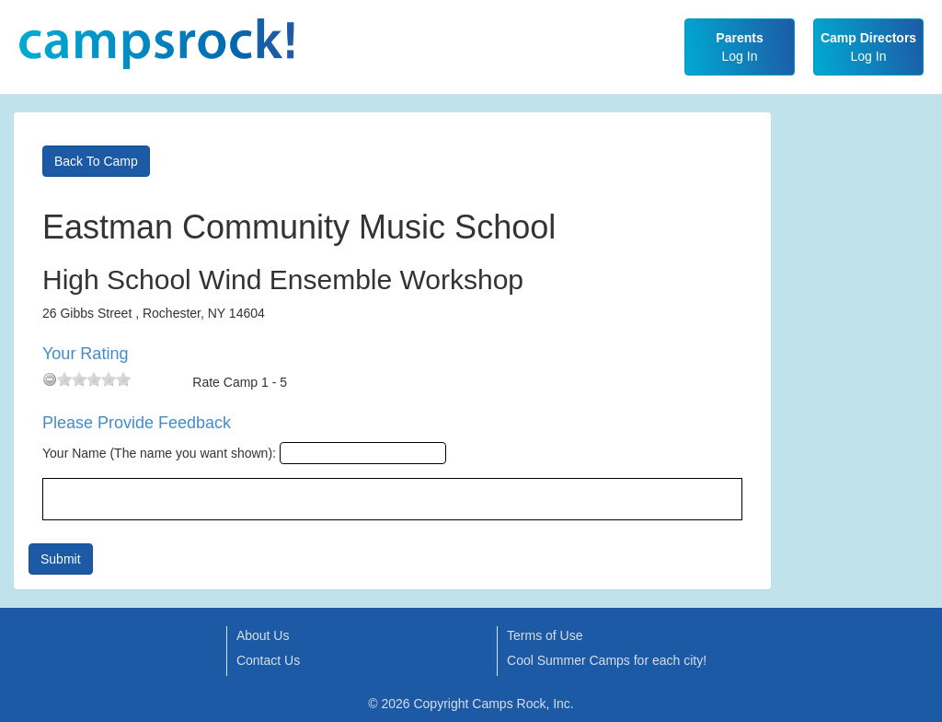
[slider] (94, 379)
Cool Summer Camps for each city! (606, 660)
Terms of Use (544, 635)
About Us (263, 635)
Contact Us (268, 660)
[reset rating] (49, 379)
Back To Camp (96, 161)
